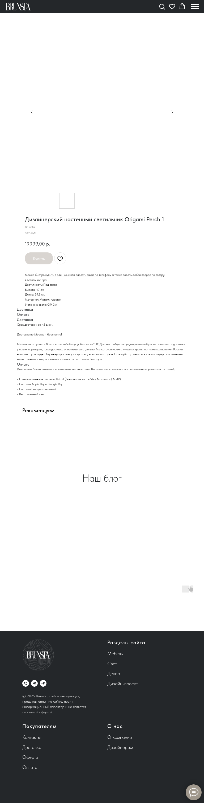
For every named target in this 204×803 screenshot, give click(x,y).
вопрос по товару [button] (153, 275)
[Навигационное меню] (195, 6)
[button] (162, 6)
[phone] (25, 683)
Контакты (31, 737)
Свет (112, 663)
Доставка (31, 747)
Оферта (30, 757)
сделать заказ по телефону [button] (93, 275)
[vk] (34, 683)
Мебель (115, 653)
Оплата (29, 767)
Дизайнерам (120, 747)
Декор (113, 673)
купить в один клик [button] (57, 275)
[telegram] (43, 683)
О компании (119, 737)
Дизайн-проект (122, 683)
